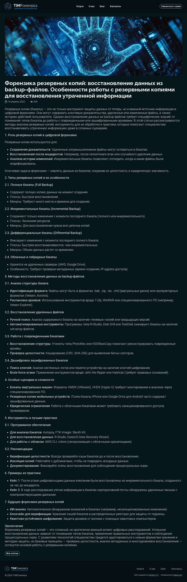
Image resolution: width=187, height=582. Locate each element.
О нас (92, 6)
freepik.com (177, 575)
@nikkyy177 (154, 575)
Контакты (115, 6)
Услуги (80, 6)
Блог (102, 6)
